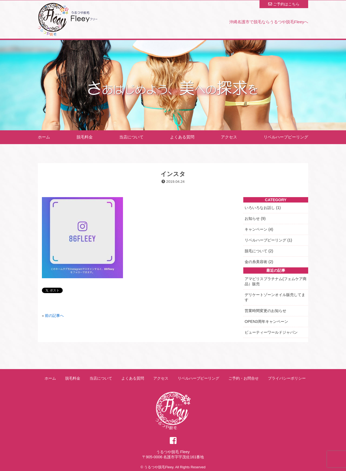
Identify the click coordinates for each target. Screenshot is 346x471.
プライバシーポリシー (287, 378)
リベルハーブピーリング (286, 137)
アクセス (229, 137)
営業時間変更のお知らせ (265, 311)
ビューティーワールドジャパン (271, 332)
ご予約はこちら (284, 4)
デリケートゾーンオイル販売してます (275, 297)
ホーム (44, 137)
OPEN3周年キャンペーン (266, 321)
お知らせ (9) (255, 218)
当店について (131, 137)
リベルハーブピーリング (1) (268, 240)
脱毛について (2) (259, 251)
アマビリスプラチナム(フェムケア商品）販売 (276, 281)
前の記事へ (54, 316)
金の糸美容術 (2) (259, 262)
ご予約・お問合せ (243, 378)
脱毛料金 (84, 137)
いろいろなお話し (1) (263, 207)
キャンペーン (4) (259, 229)
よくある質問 (182, 137)
